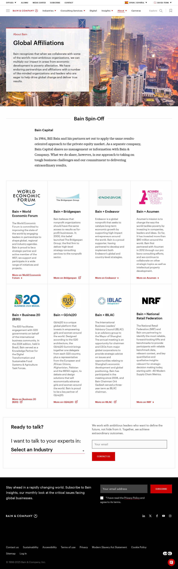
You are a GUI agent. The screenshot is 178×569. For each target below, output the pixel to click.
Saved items (161, 3)
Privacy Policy (132, 497)
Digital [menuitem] (93, 10)
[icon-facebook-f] (157, 516)
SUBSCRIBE (161, 489)
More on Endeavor (106, 277)
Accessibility (49, 547)
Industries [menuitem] (48, 10)
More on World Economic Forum (26, 276)
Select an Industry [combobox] (32, 449)
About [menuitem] (121, 10)
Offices (10, 3)
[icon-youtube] (163, 516)
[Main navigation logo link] (25, 10)
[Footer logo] (167, 553)
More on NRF (144, 401)
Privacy (84, 547)
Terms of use (68, 547)
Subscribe (55, 3)
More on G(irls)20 (66, 401)
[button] (8, 11)
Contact (69, 3)
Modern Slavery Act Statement (109, 547)
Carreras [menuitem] (136, 10)
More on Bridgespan (67, 277)
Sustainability (30, 547)
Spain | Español (134, 3)
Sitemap (11, 553)
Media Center (39, 3)
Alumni (24, 3)
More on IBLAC (106, 401)
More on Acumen (147, 277)
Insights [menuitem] (106, 10)
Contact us (12, 547)
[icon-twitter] (150, 516)
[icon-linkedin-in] (143, 516)
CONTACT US (103, 456)
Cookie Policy (138, 547)
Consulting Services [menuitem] (72, 10)
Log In (23, 553)
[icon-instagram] (170, 516)
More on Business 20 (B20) (24, 400)
